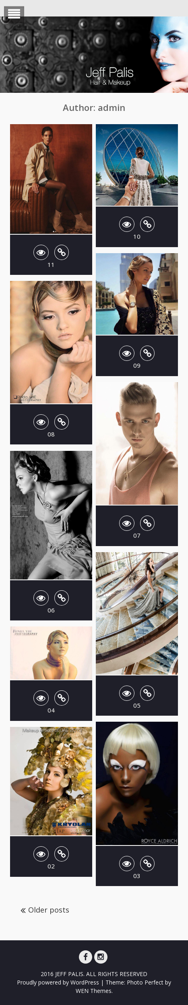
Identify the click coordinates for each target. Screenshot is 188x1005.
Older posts (48, 910)
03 (136, 876)
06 (51, 610)
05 (136, 705)
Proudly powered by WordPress (58, 982)
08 (51, 434)
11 (51, 264)
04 (51, 710)
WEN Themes (94, 991)
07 (136, 535)
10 (136, 236)
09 (136, 365)
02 (51, 866)
